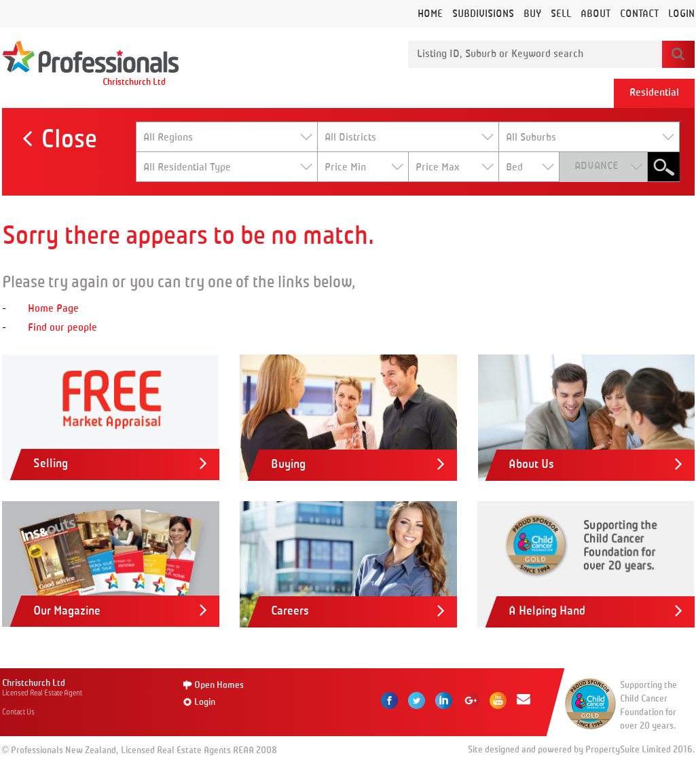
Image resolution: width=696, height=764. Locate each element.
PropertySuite (612, 749)
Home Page (53, 309)
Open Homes (219, 685)
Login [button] (681, 14)
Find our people (62, 328)
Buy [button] (532, 14)
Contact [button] (639, 14)
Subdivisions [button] (483, 14)
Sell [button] (561, 14)
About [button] (595, 14)
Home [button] (430, 14)
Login (204, 702)
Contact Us (18, 711)
